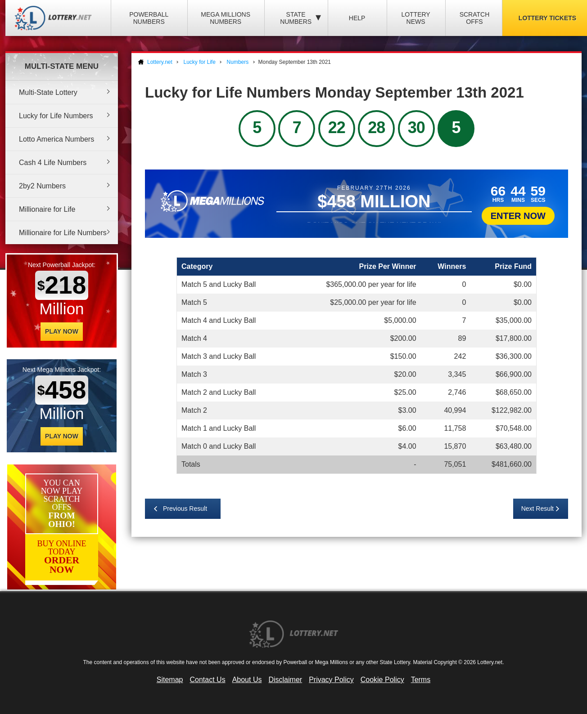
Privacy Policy (331, 679)
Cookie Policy (382, 679)
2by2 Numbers (42, 186)
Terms (421, 679)
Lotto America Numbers (56, 139)
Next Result (537, 508)
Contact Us (208, 679)
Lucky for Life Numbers (56, 116)
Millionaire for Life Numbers (63, 233)
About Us (247, 679)
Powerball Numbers (148, 18)
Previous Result (185, 508)
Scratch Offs (475, 18)
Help (357, 18)
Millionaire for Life (47, 209)
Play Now (61, 331)
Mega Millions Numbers (225, 18)
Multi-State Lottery (48, 92)
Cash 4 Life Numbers (52, 162)
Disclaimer (285, 679)
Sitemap (170, 679)
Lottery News (415, 18)
